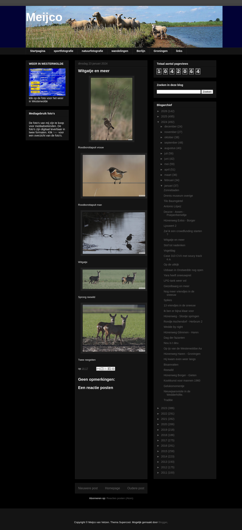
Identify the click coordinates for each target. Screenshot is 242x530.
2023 (164, 408)
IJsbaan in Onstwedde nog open (183, 270)
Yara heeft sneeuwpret (177, 275)
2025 (164, 116)
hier (55, 132)
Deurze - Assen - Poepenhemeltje (175, 213)
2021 (164, 418)
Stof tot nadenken (174, 245)
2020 (164, 424)
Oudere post (135, 488)
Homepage (112, 488)
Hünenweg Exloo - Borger (179, 220)
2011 (164, 472)
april (167, 169)
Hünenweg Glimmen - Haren (181, 332)
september (171, 142)
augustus (170, 148)
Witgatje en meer (174, 239)
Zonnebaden (171, 190)
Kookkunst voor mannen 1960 (182, 380)
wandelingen (120, 51)
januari (168, 185)
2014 (164, 456)
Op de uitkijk (171, 264)
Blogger (162, 522)
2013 (164, 461)
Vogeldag (169, 250)
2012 (164, 467)
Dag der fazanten (174, 337)
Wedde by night (173, 326)
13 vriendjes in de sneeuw (180, 305)
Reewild (169, 369)
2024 (164, 122)
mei (166, 164)
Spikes (168, 300)
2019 (164, 429)
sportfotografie (63, 51)
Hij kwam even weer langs (180, 359)
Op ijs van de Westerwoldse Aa (183, 348)
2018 (164, 435)
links (179, 51)
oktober (169, 137)
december (170, 126)
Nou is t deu (171, 343)
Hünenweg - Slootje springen (181, 316)
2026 (164, 111)
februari (169, 180)
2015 (164, 451)
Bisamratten (171, 364)
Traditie (168, 400)
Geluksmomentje (174, 386)
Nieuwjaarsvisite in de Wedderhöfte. (177, 393)
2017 (164, 440)
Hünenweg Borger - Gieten (180, 375)
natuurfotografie (92, 51)
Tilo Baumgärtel (173, 201)
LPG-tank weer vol (175, 280)
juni (166, 158)
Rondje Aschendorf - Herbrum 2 (183, 321)
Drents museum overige (178, 195)
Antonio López (172, 206)
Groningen (161, 51)
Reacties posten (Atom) (120, 498)
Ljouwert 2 (170, 225)
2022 (164, 413)
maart (168, 174)
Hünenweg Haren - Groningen (182, 353)
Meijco (44, 17)
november (170, 132)
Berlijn (141, 51)
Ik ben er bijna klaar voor (179, 310)
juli (166, 153)
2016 (164, 445)
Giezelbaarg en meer (176, 286)
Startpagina (37, 51)
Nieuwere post (88, 488)
